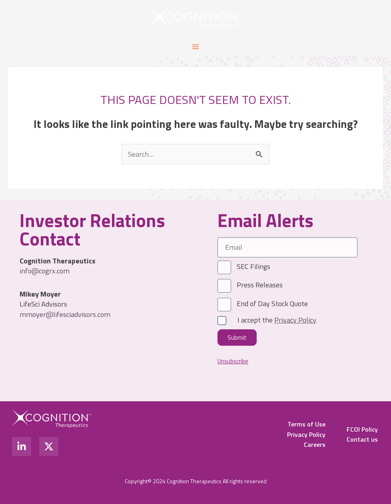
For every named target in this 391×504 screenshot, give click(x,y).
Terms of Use (306, 424)
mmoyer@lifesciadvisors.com (65, 314)
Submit (237, 337)
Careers (314, 444)
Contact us (362, 439)
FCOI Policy (362, 429)
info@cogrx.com (45, 270)
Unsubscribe (232, 362)
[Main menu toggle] (195, 46)
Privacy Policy (306, 434)
